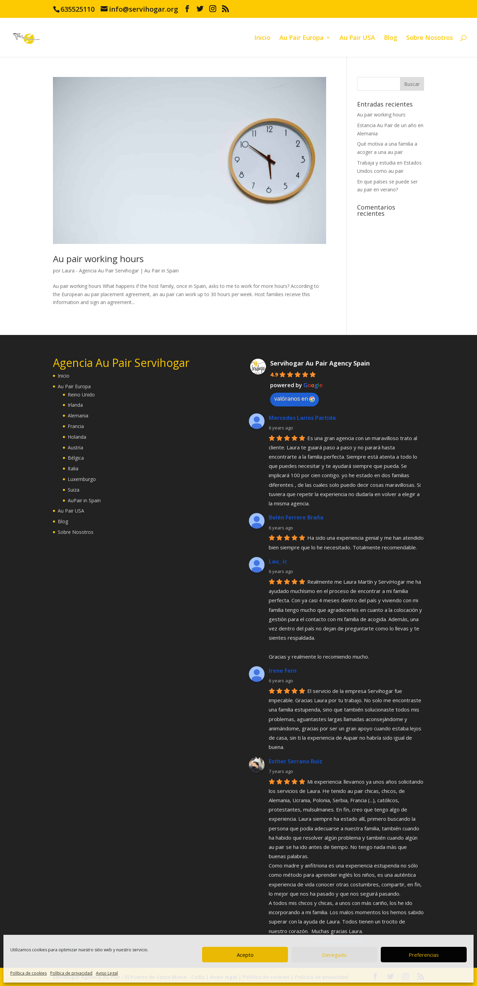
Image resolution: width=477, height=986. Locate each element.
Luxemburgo (82, 479)
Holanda (77, 437)
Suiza (73, 489)
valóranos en (294, 398)
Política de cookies (28, 973)
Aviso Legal (107, 973)
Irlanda (75, 405)
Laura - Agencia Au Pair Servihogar (100, 270)
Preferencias (424, 954)
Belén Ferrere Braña (296, 517)
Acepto (245, 954)
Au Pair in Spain (161, 270)
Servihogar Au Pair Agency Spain (320, 363)
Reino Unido (81, 394)
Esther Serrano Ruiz (295, 761)
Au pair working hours (98, 259)
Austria (75, 447)
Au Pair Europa (301, 38)
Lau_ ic (278, 561)
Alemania (78, 415)
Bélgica (76, 458)
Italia (73, 468)
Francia (76, 426)
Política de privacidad (71, 973)
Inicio (262, 38)
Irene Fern (283, 670)
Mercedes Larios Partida (302, 418)
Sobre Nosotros (429, 38)
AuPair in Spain (84, 500)
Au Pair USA (357, 38)
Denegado (334, 954)
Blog (390, 38)
